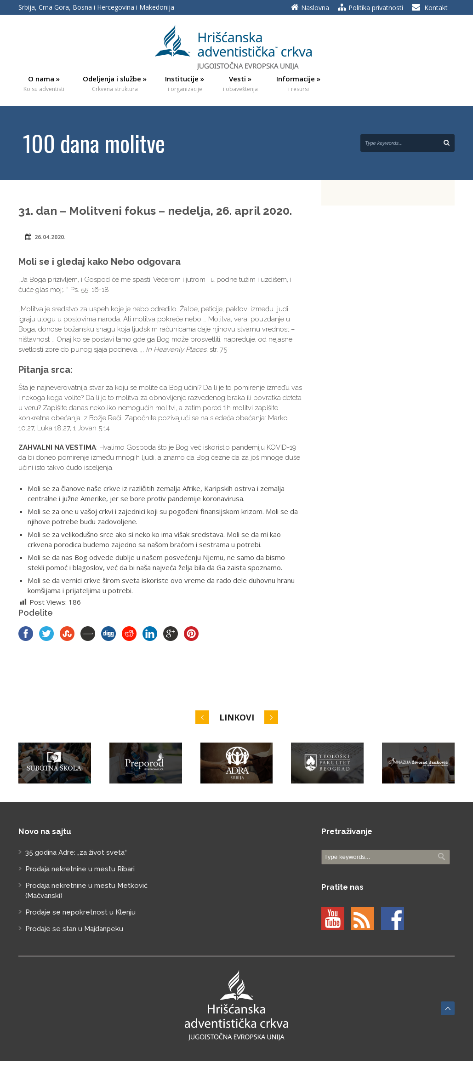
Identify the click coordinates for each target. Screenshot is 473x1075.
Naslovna (315, 7)
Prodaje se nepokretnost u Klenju (80, 912)
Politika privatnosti (375, 7)
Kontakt (436, 7)
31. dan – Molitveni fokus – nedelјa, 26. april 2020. (155, 210)
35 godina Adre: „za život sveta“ (76, 852)
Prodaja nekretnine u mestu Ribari (80, 869)
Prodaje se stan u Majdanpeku (74, 929)
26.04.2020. (50, 237)
